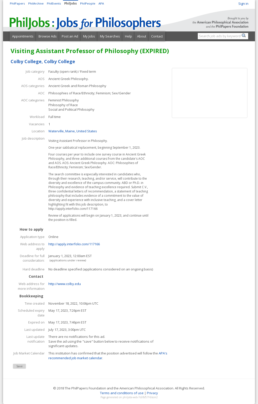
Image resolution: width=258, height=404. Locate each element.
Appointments (23, 36)
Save (19, 366)
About (141, 36)
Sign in (243, 3)
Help (128, 36)
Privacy (152, 393)
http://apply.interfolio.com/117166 (74, 244)
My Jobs (89, 36)
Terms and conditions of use (122, 393)
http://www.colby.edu (64, 283)
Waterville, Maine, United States (72, 131)
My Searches (110, 36)
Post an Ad (70, 36)
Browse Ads (48, 36)
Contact (157, 36)
